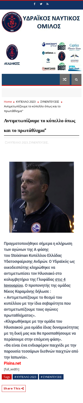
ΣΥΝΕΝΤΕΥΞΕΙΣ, (38, 142)
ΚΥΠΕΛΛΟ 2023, (18, 142)
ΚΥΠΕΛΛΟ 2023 (26, 102)
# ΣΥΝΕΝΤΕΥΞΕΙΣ (51, 377)
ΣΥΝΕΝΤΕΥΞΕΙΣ (50, 102)
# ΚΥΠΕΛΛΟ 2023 (25, 377)
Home (8, 102)
